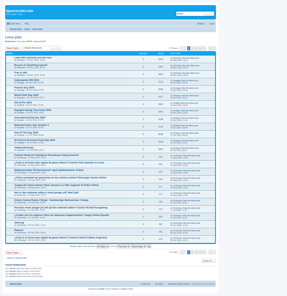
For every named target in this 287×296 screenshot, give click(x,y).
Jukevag (19, 222)
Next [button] (214, 48)
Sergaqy (21, 90)
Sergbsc (20, 112)
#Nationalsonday (24, 147)
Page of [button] (183, 48)
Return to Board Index (17, 258)
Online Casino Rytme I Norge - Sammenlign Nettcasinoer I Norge (51, 200)
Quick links (15, 24)
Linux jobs (13, 37)
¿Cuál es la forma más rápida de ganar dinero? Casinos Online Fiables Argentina (60, 237)
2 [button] (192, 48)
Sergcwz (21, 97)
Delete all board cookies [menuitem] (178, 284)
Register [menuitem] (201, 24)
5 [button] (204, 48)
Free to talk (20, 72)
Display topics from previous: (89, 246)
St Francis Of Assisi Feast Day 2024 (34, 140)
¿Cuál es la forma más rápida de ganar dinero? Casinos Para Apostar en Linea (59, 162)
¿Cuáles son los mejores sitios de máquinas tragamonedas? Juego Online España (61, 215)
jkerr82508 (27, 41)
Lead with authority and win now (33, 57)
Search (206, 14)
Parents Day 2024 (24, 87)
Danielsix (21, 60)
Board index (16, 284)
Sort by (120, 246)
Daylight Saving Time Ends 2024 (32, 110)
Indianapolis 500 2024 (26, 80)
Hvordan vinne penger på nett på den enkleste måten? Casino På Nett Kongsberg (60, 207)
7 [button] (210, 48)
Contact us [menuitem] (145, 284)
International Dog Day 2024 (29, 117)
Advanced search (211, 14)
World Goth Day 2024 (26, 95)
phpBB (101, 289)
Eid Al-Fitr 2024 (23, 102)
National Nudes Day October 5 (31, 125)
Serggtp (20, 82)
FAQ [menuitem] (27, 24)
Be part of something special (30, 65)
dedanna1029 (39, 41)
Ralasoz (18, 230)
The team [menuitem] (159, 284)
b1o (19, 41)
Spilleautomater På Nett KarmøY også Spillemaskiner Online (48, 170)
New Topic (12, 48)
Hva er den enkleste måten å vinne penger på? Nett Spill (46, 192)
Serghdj (20, 105)
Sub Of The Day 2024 (26, 132)
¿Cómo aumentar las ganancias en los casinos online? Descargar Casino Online (60, 177)
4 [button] (200, 48)
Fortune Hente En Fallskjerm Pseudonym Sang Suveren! (46, 155)
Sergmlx (20, 135)
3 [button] (196, 48)
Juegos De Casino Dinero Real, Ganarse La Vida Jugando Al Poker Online (56, 185)
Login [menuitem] (211, 24)
